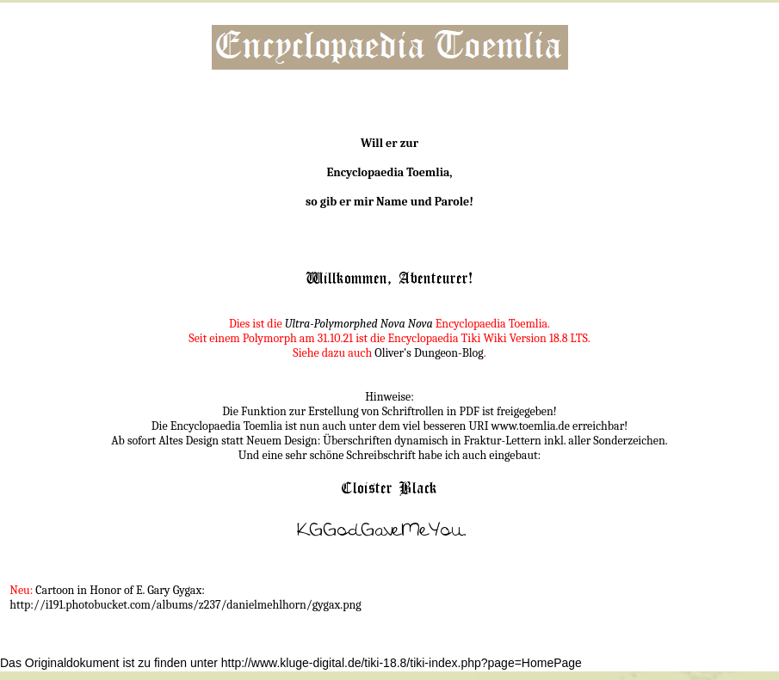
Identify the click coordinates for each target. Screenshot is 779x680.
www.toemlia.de (531, 426)
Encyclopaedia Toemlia (387, 172)
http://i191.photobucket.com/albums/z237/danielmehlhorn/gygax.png (185, 604)
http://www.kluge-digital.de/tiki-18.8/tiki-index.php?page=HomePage (401, 663)
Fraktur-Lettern (502, 440)
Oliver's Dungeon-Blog (429, 353)
